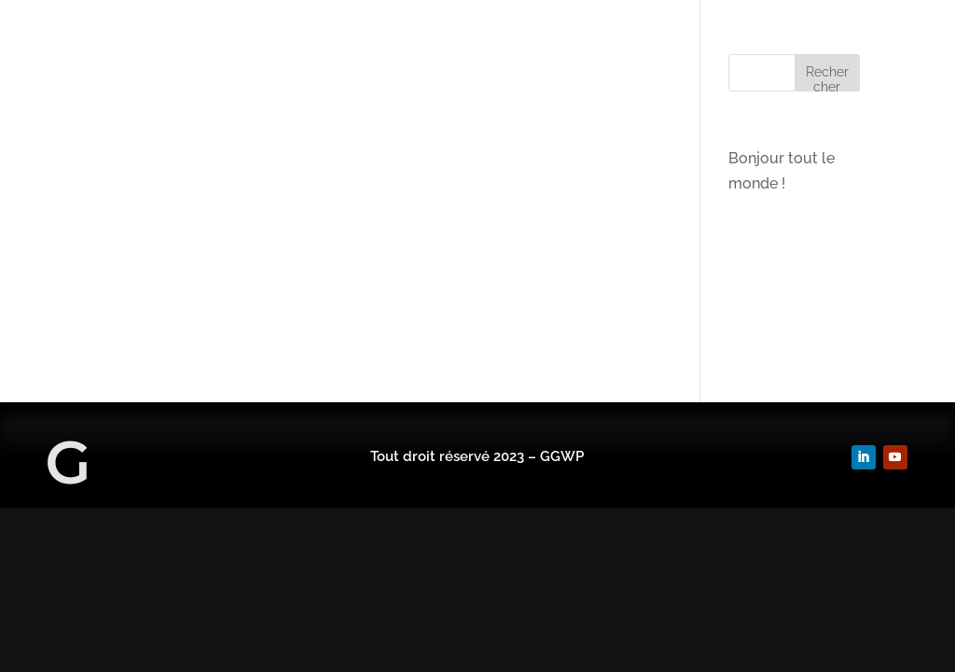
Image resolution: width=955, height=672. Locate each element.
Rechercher (827, 77)
